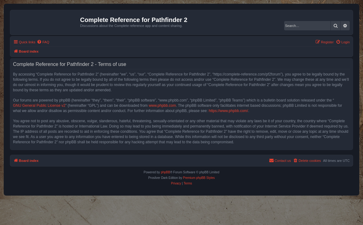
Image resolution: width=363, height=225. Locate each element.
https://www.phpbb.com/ (228, 111)
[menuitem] (43, 42)
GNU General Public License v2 (39, 105)
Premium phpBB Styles (199, 178)
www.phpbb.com (162, 105)
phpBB (165, 172)
